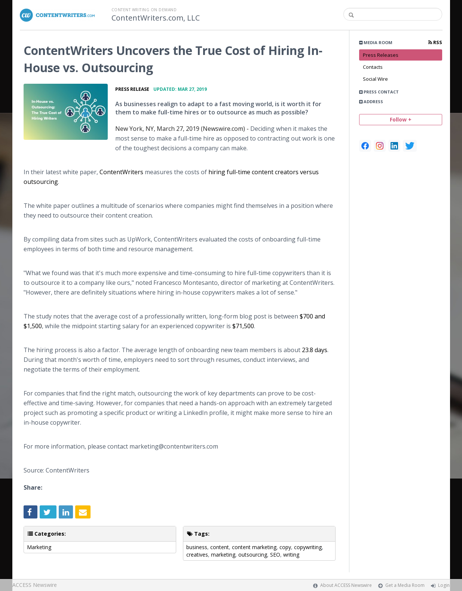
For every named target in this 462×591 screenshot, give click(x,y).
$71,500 (243, 326)
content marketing (254, 547)
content (219, 547)
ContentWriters (121, 172)
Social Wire (375, 79)
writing (291, 554)
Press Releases (380, 55)
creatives (197, 554)
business (196, 547)
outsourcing (252, 554)
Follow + (400, 119)
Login (444, 585)
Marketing (39, 547)
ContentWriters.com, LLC (155, 18)
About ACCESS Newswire (346, 585)
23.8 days (314, 350)
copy (285, 547)
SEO (275, 554)
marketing (223, 554)
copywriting (308, 547)
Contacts (373, 67)
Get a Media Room (405, 585)
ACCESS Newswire (34, 584)
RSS (435, 42)
